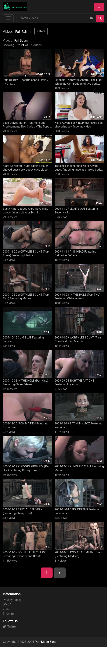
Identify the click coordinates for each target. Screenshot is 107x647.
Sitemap (8, 613)
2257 (6, 609)
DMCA (7, 604)
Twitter (10, 626)
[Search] (100, 18)
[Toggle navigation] (8, 18)
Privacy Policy (12, 600)
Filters (41, 31)
